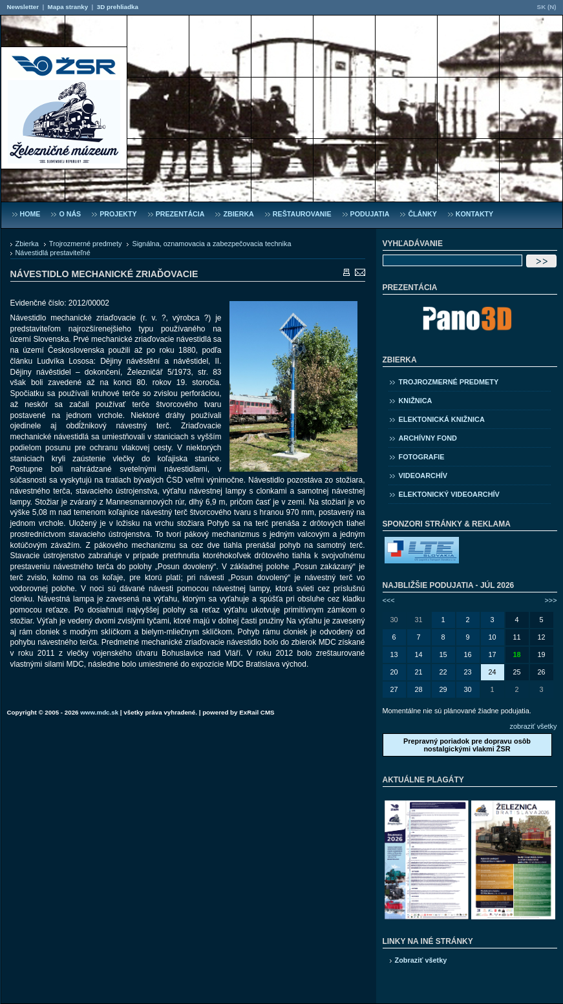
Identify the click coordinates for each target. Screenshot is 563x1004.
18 (516, 654)
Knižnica (415, 400)
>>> (550, 600)
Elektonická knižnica (442, 419)
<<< (389, 600)
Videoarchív (423, 475)
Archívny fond (428, 438)
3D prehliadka (117, 6)
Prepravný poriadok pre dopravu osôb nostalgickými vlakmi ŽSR (467, 745)
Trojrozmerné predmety (85, 243)
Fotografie (422, 457)
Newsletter (23, 6)
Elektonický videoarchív (449, 494)
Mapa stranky (68, 6)
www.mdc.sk (99, 712)
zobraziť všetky (533, 726)
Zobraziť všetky (421, 960)
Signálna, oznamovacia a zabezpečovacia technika (211, 243)
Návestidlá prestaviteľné (53, 252)
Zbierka (27, 243)
